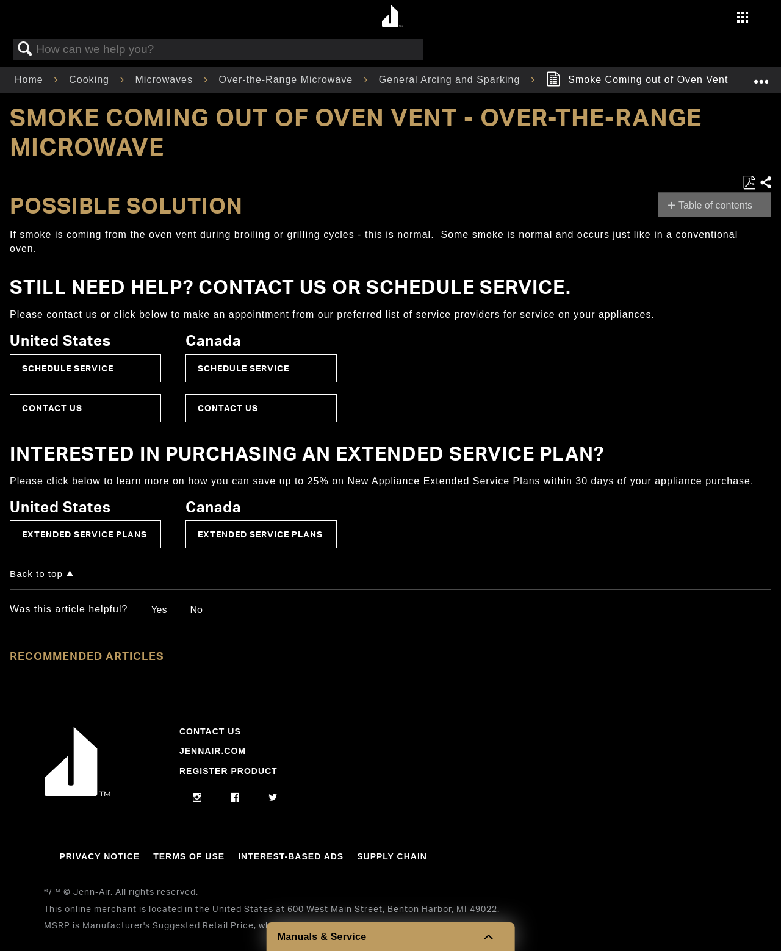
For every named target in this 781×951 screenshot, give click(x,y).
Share (765, 183)
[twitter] (273, 798)
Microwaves (165, 79)
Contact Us (52, 408)
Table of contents (715, 205)
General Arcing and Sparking (451, 79)
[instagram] (197, 798)
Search (25, 49)
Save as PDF (749, 183)
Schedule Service (67, 368)
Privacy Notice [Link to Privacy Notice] (99, 856)
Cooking (90, 79)
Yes (159, 610)
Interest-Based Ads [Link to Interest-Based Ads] (291, 856)
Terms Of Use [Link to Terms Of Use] (189, 856)
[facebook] (235, 798)
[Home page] (392, 17)
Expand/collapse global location (761, 76)
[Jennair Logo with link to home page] (77, 793)
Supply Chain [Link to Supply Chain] (392, 856)
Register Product (228, 771)
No (196, 610)
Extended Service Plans (84, 534)
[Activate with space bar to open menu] (742, 18)
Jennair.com (212, 751)
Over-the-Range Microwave (287, 79)
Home (30, 79)
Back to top (36, 574)
